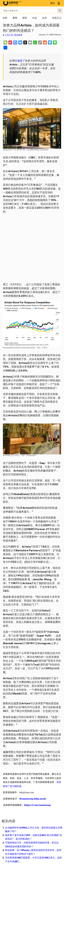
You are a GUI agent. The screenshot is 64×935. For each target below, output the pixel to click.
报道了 (21, 61)
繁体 (52, 3)
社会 (34, 18)
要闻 (15, 18)
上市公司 (9, 35)
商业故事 (18, 35)
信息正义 (56, 18)
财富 (24, 18)
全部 (5, 18)
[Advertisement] (32, 248)
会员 (44, 18)
